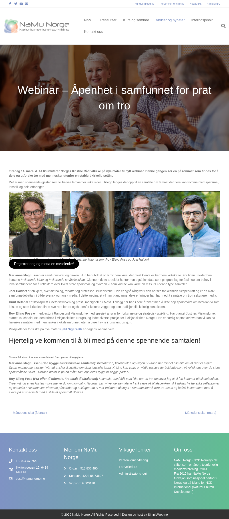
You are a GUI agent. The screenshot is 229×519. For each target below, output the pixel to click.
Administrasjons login (133, 473)
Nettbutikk (195, 3)
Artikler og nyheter (170, 20)
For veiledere (128, 467)
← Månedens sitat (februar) (28, 412)
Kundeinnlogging (144, 3)
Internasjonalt (202, 20)
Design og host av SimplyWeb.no (145, 514)
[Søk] (222, 26)
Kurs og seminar (136, 20)
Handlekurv (213, 3)
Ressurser (108, 20)
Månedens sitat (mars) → (202, 412)
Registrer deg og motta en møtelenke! (44, 264)
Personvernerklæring (172, 3)
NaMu (89, 20)
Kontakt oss (93, 32)
